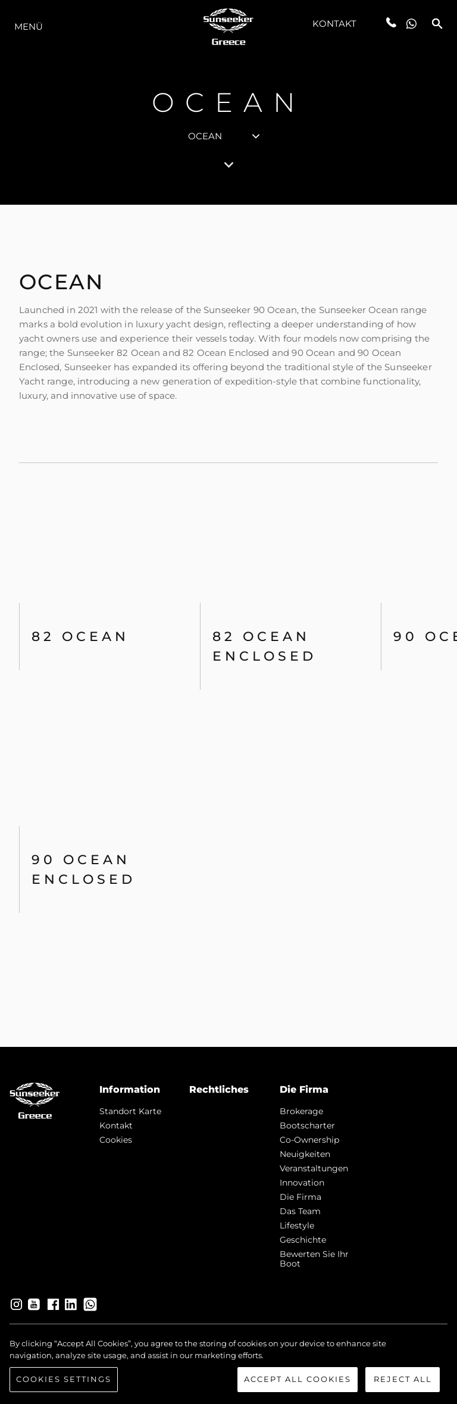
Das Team (300, 1211)
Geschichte (303, 1239)
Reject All (403, 1381)
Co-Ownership (309, 1139)
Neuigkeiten (305, 1154)
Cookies (115, 1139)
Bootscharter (307, 1125)
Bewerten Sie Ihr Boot (314, 1259)
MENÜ (28, 26)
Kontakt (334, 23)
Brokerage (301, 1111)
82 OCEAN (80, 636)
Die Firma (300, 1197)
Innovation (302, 1182)
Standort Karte (130, 1111)
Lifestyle (297, 1225)
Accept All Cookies (297, 1381)
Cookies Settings (63, 1381)
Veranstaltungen (314, 1168)
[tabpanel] (228, 626)
